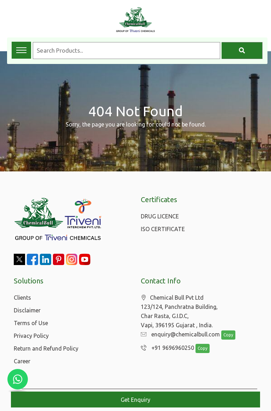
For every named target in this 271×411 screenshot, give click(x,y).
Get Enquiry (135, 400)
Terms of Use (31, 323)
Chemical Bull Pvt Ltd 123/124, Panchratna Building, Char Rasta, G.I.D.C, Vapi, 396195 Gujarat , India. (179, 311)
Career (22, 361)
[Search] (242, 50)
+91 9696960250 (166, 348)
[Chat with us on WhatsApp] (17, 379)
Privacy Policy (31, 336)
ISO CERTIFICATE (163, 229)
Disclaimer (27, 310)
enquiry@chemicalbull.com (178, 334)
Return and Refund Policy (46, 348)
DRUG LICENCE (160, 216)
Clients (22, 297)
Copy (225, 335)
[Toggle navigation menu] (21, 50)
